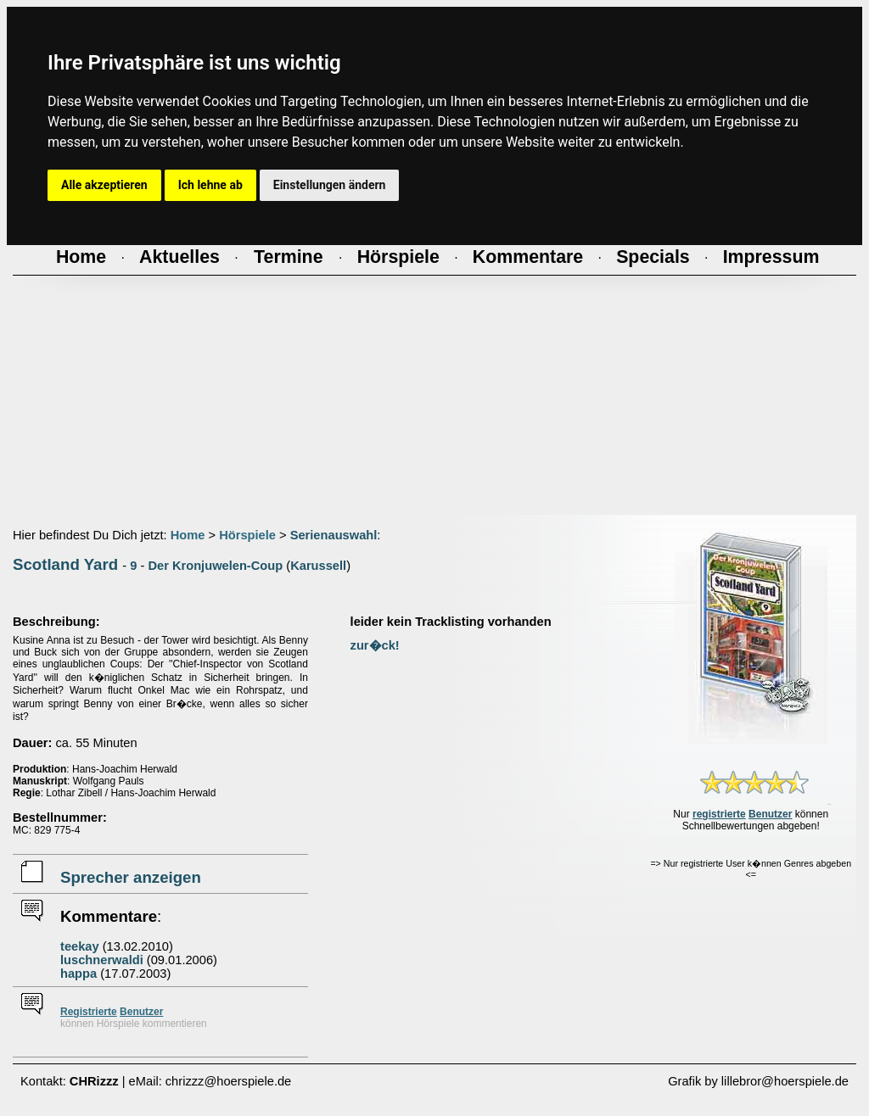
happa (78, 973)
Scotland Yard (65, 564)
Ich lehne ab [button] (210, 185)
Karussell (318, 565)
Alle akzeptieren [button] (104, 185)
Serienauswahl (334, 535)
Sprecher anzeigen (130, 877)
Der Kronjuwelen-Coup (215, 565)
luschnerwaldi (101, 960)
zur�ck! (375, 645)
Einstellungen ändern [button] (329, 185)
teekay (79, 946)
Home (188, 535)
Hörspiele (247, 535)
